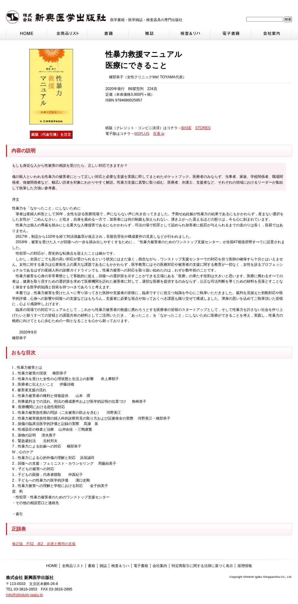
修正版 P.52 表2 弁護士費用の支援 (44, 544)
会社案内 (160, 566)
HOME (51, 566)
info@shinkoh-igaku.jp (24, 595)
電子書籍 (141, 566)
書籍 (91, 566)
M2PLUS (141, 134)
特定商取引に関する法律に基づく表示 (202, 566)
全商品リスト (73, 566)
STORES (202, 128)
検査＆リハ (120, 566)
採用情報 (244, 566)
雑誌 (103, 566)
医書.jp (158, 134)
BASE (186, 128)
